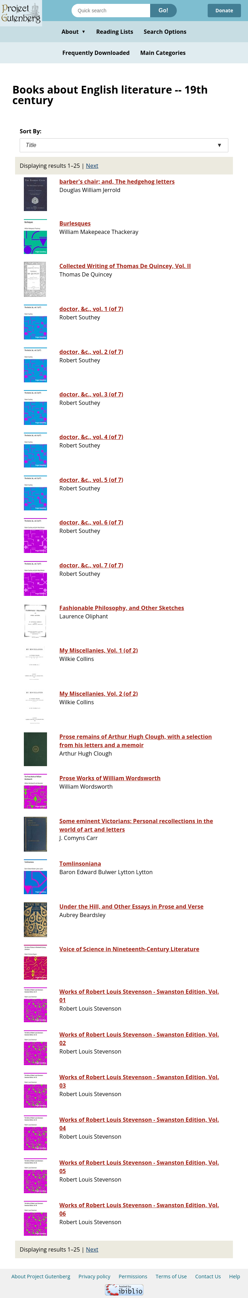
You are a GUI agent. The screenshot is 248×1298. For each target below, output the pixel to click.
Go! (163, 10)
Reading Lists (114, 32)
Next (92, 166)
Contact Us (208, 1276)
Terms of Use (171, 1276)
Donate (222, 10)
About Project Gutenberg (40, 1276)
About (73, 31)
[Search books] (111, 10)
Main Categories (163, 53)
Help (234, 1276)
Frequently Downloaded (96, 53)
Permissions (133, 1276)
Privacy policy (94, 1276)
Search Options (165, 32)
